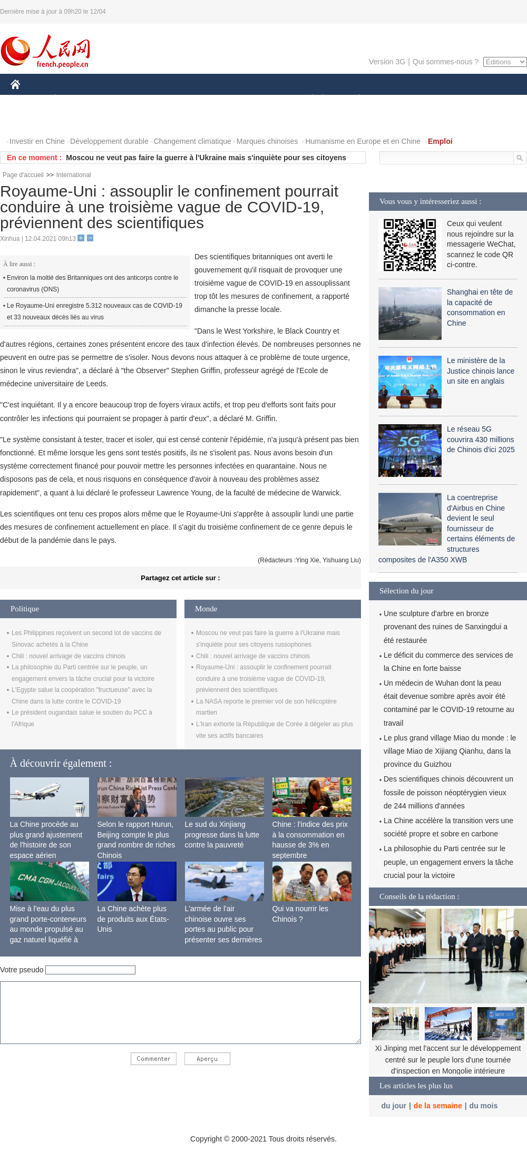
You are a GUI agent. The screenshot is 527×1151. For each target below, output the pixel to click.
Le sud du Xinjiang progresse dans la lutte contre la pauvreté (222, 834)
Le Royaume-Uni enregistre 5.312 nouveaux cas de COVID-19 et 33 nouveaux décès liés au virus (94, 311)
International (73, 175)
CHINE (29, 99)
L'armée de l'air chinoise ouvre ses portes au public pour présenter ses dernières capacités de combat (223, 929)
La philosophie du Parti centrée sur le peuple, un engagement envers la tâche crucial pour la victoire (448, 861)
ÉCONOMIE (74, 99)
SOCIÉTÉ (307, 99)
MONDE (122, 99)
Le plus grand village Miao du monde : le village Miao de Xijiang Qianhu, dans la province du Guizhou (450, 751)
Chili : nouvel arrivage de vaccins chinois (68, 656)
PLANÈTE (354, 99)
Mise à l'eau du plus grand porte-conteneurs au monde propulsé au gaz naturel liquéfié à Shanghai (48, 929)
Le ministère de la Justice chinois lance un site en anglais (480, 370)
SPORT (396, 99)
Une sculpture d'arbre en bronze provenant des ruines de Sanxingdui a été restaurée (446, 626)
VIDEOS (74, 120)
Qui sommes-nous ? (446, 61)
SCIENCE (213, 99)
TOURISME (441, 99)
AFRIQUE (167, 99)
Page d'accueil (23, 175)
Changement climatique (192, 141)
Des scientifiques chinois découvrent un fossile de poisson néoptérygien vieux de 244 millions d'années (448, 792)
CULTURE (260, 99)
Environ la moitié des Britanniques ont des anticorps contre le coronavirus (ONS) (93, 283)
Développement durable (109, 141)
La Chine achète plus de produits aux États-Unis (133, 918)
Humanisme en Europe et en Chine (363, 141)
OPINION (490, 99)
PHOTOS (32, 120)
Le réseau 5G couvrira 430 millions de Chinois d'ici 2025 (481, 439)
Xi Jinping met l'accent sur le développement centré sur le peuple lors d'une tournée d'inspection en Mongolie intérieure (448, 1059)
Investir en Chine (37, 141)
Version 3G (387, 61)
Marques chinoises (267, 141)
